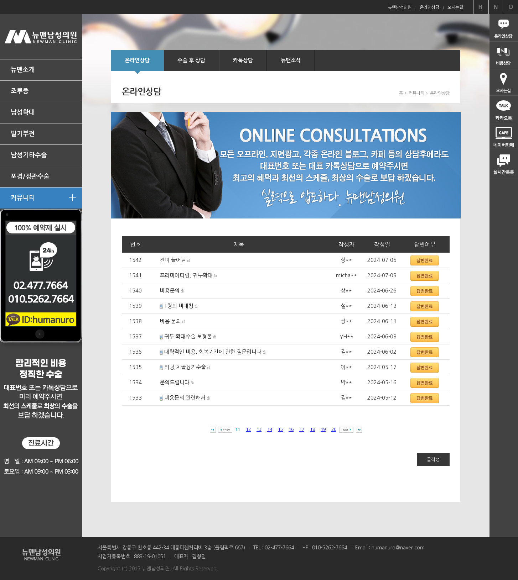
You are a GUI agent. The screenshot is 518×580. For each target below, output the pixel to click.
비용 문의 (170, 321)
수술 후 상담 (191, 60)
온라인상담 (137, 64)
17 (301, 429)
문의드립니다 (175, 382)
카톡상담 (243, 60)
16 (291, 429)
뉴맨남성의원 (41, 36)
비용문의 (170, 290)
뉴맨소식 (291, 60)
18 (312, 429)
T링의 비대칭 (178, 306)
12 (248, 429)
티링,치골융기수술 (185, 367)
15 (280, 429)
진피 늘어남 (173, 260)
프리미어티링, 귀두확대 (186, 275)
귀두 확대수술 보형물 (188, 336)
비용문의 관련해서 (185, 397)
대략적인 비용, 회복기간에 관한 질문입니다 (212, 351)
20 (333, 429)
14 (269, 429)
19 (323, 429)
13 (259, 429)
